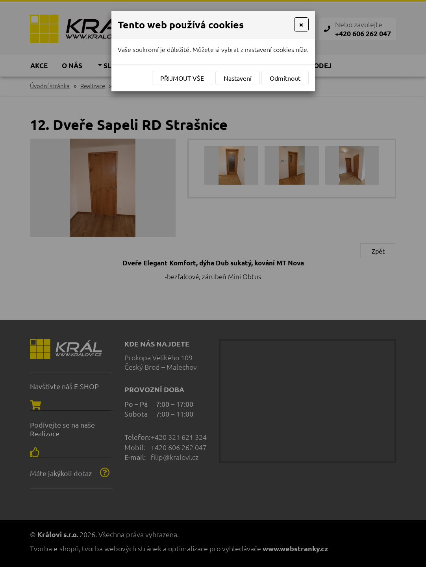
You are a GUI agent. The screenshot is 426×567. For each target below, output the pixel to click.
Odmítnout (285, 78)
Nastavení (238, 78)
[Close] (301, 24)
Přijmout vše (182, 78)
